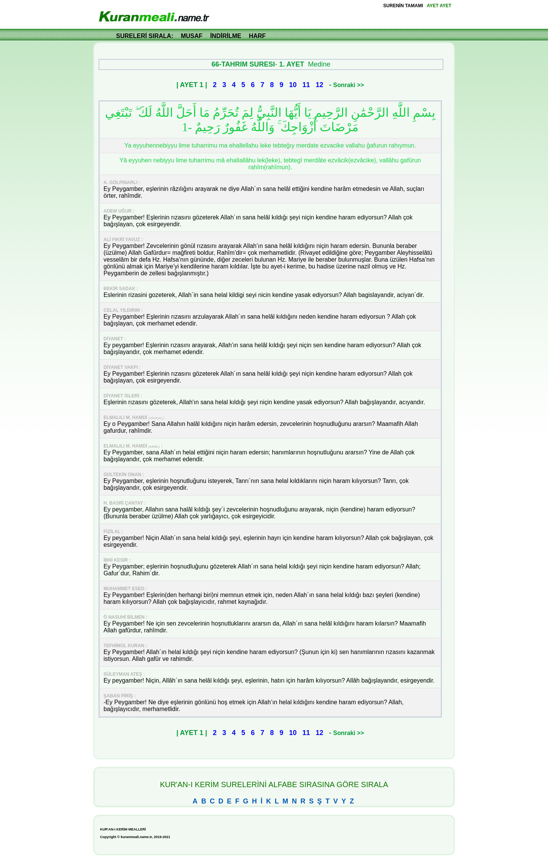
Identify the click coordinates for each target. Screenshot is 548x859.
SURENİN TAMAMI (403, 5)
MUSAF (191, 36)
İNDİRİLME (225, 36)
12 (319, 85)
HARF (257, 36)
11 (306, 85)
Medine (319, 64)
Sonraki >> (348, 85)
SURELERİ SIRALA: (144, 36)
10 (292, 85)
